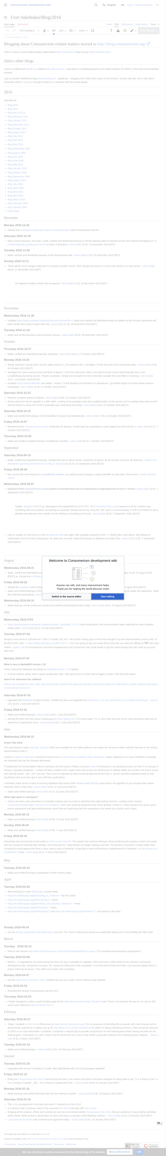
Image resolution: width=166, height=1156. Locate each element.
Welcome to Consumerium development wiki (83, 560)
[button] (66, 596)
